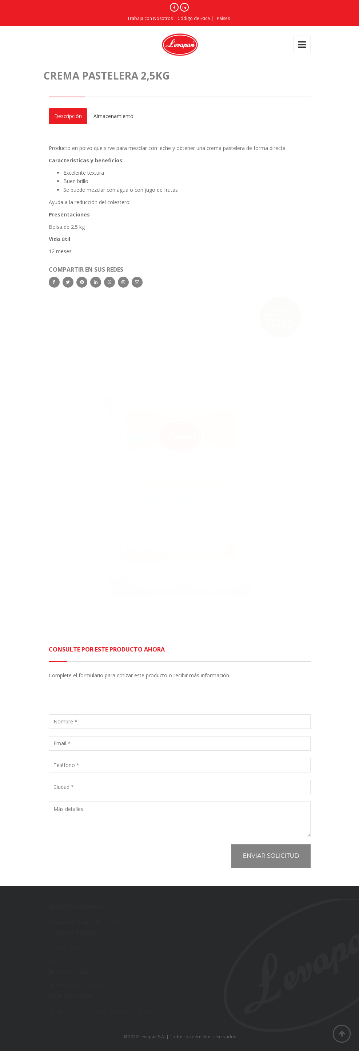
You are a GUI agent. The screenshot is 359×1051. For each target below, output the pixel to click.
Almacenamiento (113, 116)
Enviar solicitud (271, 855)
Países (223, 18)
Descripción (68, 116)
